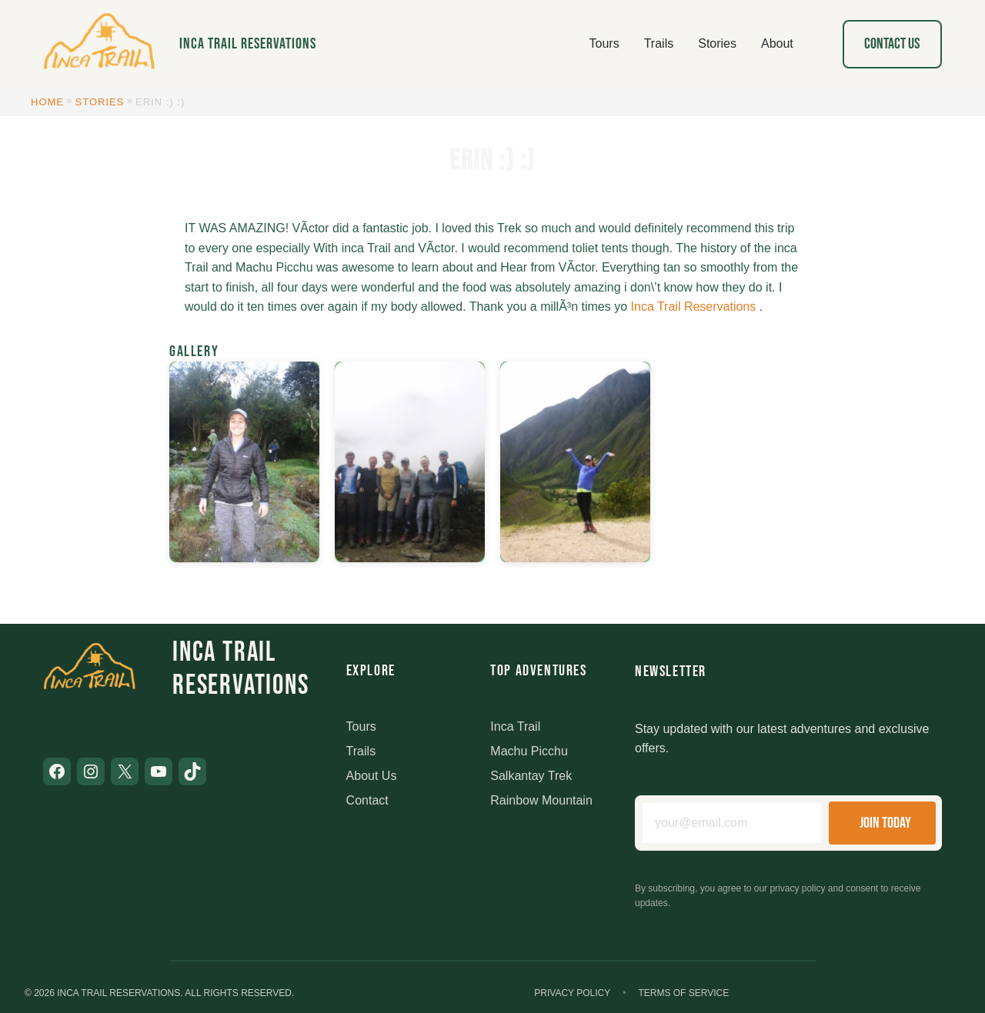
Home (47, 102)
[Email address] (732, 823)
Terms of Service (683, 993)
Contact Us (892, 44)
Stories (100, 102)
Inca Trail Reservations (247, 44)
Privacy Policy (572, 993)
